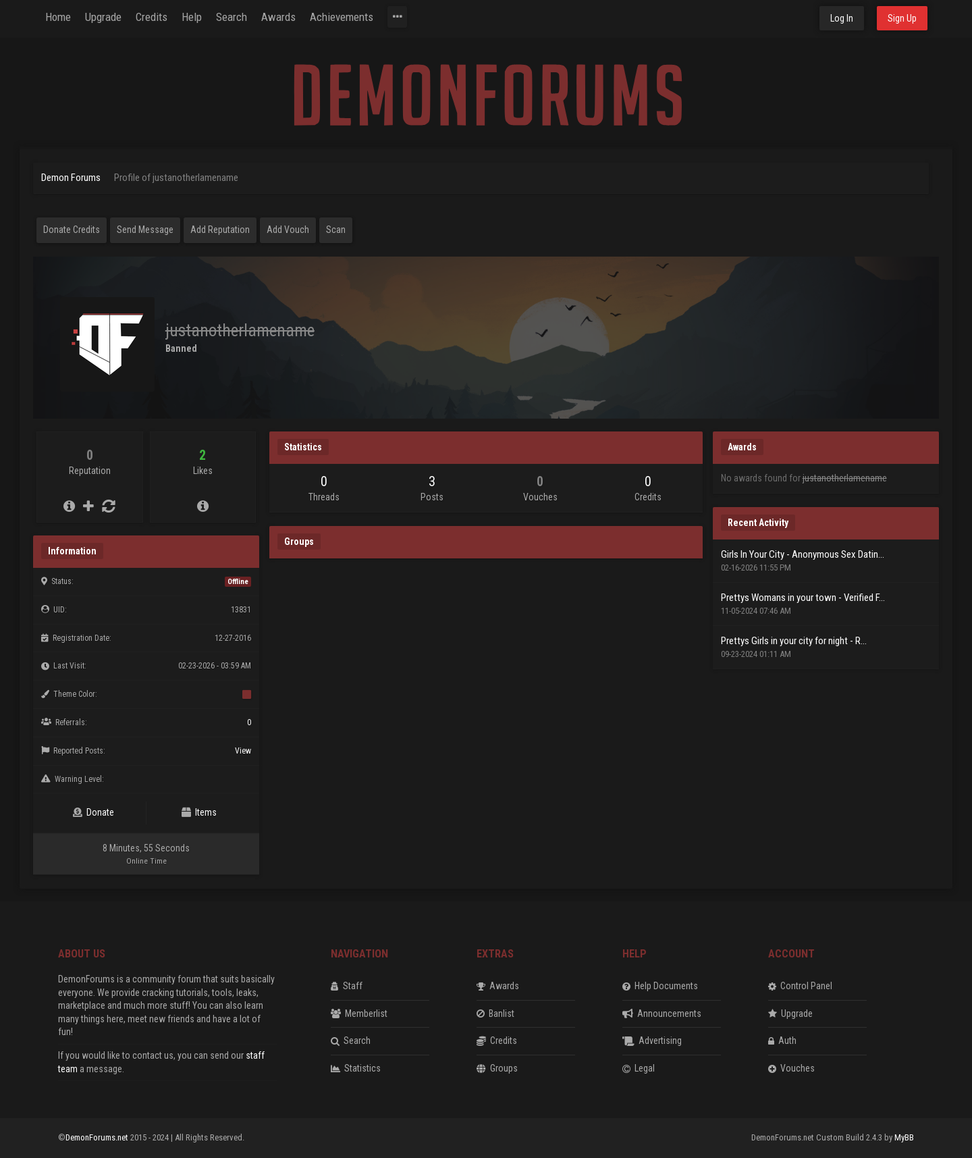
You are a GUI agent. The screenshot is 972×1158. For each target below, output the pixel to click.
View (243, 751)
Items (199, 812)
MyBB (904, 1137)
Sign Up (902, 18)
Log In (841, 18)
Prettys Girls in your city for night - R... (794, 641)
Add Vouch (288, 229)
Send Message (145, 229)
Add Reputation (220, 229)
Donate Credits (71, 229)
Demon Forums (71, 178)
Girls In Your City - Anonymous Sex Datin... (802, 554)
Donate (93, 812)
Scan (336, 229)
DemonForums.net (97, 1137)
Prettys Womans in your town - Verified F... (803, 597)
